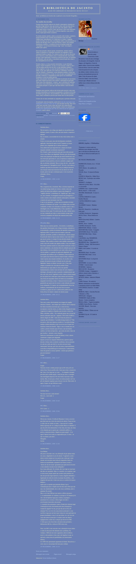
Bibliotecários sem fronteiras (87, 96)
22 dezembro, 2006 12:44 (50, 443)
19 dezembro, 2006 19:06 (50, 411)
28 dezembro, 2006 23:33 (50, 546)
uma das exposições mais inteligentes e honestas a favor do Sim (55, 102)
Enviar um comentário (42, 551)
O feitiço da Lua (89, 131)
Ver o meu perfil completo (88, 88)
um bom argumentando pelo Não (46, 108)
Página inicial (57, 554)
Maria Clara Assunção (84, 112)
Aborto (46, 115)
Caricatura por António (85, 39)
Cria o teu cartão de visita (85, 122)
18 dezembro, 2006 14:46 (50, 179)
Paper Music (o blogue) (85, 103)
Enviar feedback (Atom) (49, 558)
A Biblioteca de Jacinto (68, 8)
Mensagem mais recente (42, 554)
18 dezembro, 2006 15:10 (50, 218)
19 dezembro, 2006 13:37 (50, 358)
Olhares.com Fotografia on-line (87, 101)
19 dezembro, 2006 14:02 (50, 386)
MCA (41, 184)
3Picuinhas (43, 223)
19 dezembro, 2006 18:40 (50, 401)
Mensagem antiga (71, 554)
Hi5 (80, 99)
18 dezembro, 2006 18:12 (50, 294)
